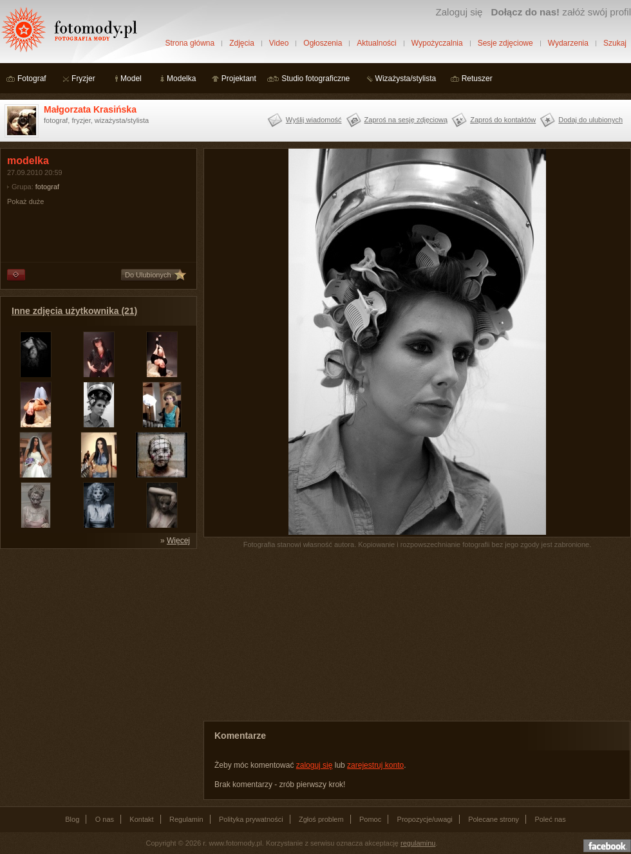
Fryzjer (83, 78)
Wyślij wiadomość (314, 120)
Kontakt (141, 819)
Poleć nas (549, 819)
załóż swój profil (561, 11)
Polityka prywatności (251, 819)
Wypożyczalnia (437, 43)
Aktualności (376, 43)
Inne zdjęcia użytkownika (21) (74, 311)
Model (131, 78)
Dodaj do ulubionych (590, 120)
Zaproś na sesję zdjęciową (406, 120)
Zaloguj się (458, 11)
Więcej (178, 540)
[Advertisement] (96, 635)
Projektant (238, 78)
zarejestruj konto (375, 765)
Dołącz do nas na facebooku (607, 845)
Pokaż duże (25, 201)
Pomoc (370, 819)
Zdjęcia (241, 43)
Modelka (181, 78)
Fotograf (31, 78)
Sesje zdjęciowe (505, 43)
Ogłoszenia (322, 43)
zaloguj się (314, 765)
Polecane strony (493, 819)
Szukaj (614, 43)
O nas (104, 819)
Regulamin (186, 819)
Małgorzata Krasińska (90, 109)
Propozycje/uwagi (425, 819)
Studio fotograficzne (315, 78)
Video (278, 43)
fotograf (47, 186)
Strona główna (189, 43)
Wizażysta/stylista (406, 78)
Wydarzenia (568, 43)
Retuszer (477, 78)
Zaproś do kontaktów (503, 120)
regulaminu (417, 843)
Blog (72, 819)
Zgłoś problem (321, 819)
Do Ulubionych (148, 275)
